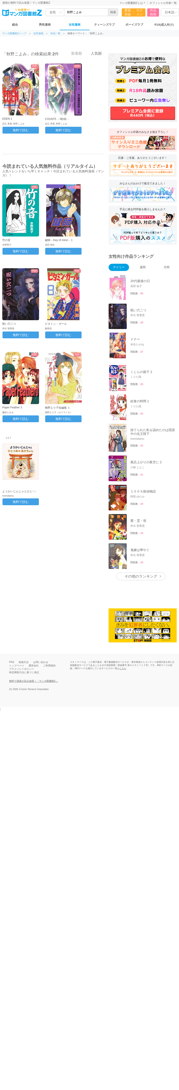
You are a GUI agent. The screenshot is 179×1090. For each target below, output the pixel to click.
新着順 (74, 53)
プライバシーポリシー (21, 669)
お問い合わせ (40, 662)
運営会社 (34, 665)
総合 (15, 24)
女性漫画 (74, 24)
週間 (143, 267)
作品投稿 (153, 12)
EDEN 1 (7, 118)
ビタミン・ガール (56, 323)
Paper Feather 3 (12, 407)
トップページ (16, 665)
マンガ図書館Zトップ (14, 33)
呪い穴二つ (9, 323)
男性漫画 (45, 24)
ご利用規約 (49, 665)
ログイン (139, 12)
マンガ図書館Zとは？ (132, 3)
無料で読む (21, 130)
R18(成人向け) (164, 24)
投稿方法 (24, 662)
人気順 (94, 53)
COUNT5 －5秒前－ (57, 119)
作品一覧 (55, 33)
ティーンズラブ (104, 24)
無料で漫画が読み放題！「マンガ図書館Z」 (33, 681)
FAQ (11, 662)
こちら (122, 668)
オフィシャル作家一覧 (163, 3)
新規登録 (127, 12)
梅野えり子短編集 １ (57, 407)
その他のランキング (140, 576)
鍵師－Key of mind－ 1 (58, 240)
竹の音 (6, 240)
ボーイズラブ (134, 24)
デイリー (119, 267)
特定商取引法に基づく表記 (24, 672)
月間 (166, 267)
